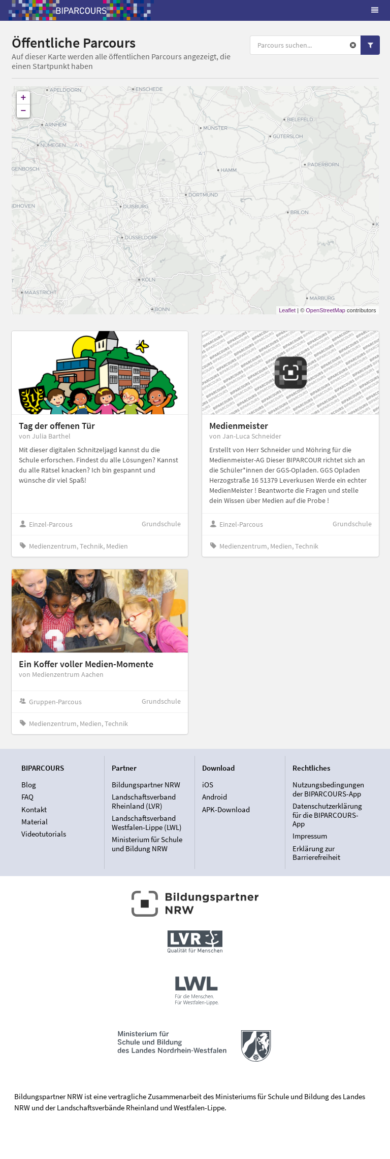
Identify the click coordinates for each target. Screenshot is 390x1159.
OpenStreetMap (325, 310)
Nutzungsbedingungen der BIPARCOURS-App (328, 789)
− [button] (23, 111)
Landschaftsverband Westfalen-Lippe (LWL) (147, 822)
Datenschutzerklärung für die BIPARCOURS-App (327, 814)
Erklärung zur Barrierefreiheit (316, 853)
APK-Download (226, 809)
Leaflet (287, 310)
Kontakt (34, 809)
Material (34, 821)
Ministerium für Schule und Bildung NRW (147, 844)
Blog (28, 784)
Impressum (309, 836)
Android (214, 797)
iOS (207, 784)
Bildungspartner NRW (146, 784)
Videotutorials (43, 834)
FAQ (27, 797)
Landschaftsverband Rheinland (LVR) (144, 801)
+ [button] (23, 98)
